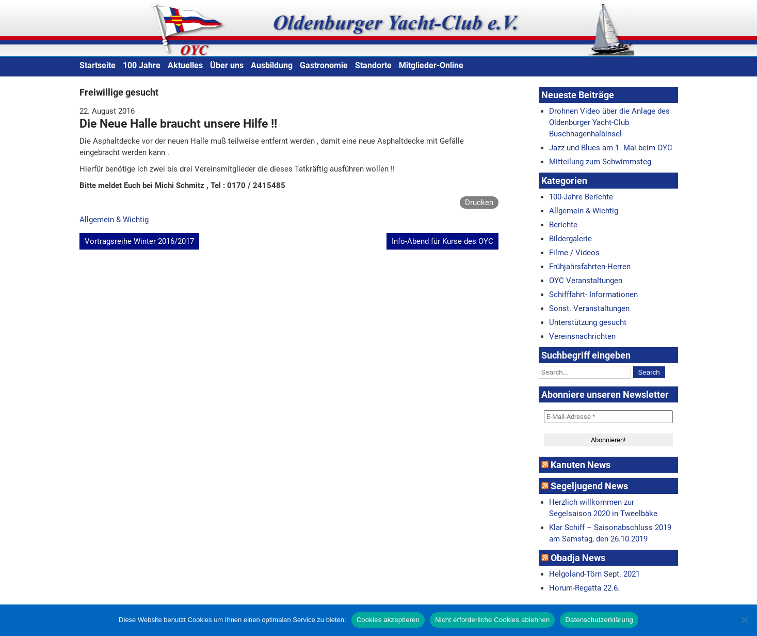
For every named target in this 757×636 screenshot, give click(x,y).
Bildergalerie (570, 238)
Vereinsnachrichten (582, 336)
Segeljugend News (589, 485)
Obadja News (578, 557)
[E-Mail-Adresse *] (608, 416)
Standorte (373, 65)
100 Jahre (141, 65)
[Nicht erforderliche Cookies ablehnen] (744, 620)
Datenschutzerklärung (599, 620)
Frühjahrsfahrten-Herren (590, 266)
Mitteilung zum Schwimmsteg (600, 161)
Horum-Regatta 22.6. (584, 588)
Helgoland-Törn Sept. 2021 (594, 574)
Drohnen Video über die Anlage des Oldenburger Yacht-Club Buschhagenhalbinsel (609, 122)
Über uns (227, 65)
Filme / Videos (574, 252)
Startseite (97, 65)
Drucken (479, 202)
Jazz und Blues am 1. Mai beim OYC (610, 147)
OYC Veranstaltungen (585, 280)
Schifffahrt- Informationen (593, 294)
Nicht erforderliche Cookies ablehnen (492, 620)
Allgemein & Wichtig (114, 219)
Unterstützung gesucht (587, 322)
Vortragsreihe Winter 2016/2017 (139, 241)
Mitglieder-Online (431, 65)
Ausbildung (272, 65)
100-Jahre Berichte (581, 196)
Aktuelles (185, 65)
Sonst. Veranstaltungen (589, 308)
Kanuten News (580, 464)
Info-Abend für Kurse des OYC (442, 241)
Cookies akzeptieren (388, 620)
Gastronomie (324, 65)
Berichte (563, 224)
